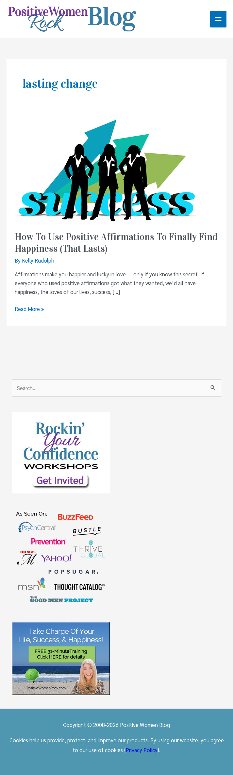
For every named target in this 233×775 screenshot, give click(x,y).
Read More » (29, 308)
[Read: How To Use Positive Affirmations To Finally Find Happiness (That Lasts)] (106, 169)
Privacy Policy (142, 749)
